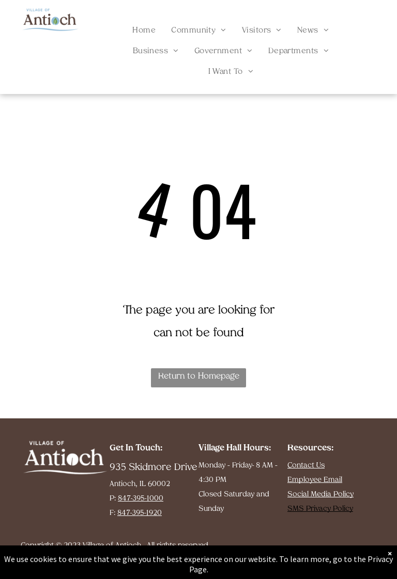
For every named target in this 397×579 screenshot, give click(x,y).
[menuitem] (144, 31)
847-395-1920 (139, 513)
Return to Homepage (198, 376)
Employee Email (314, 480)
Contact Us (306, 466)
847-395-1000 (140, 499)
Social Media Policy (320, 494)
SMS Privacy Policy (320, 509)
